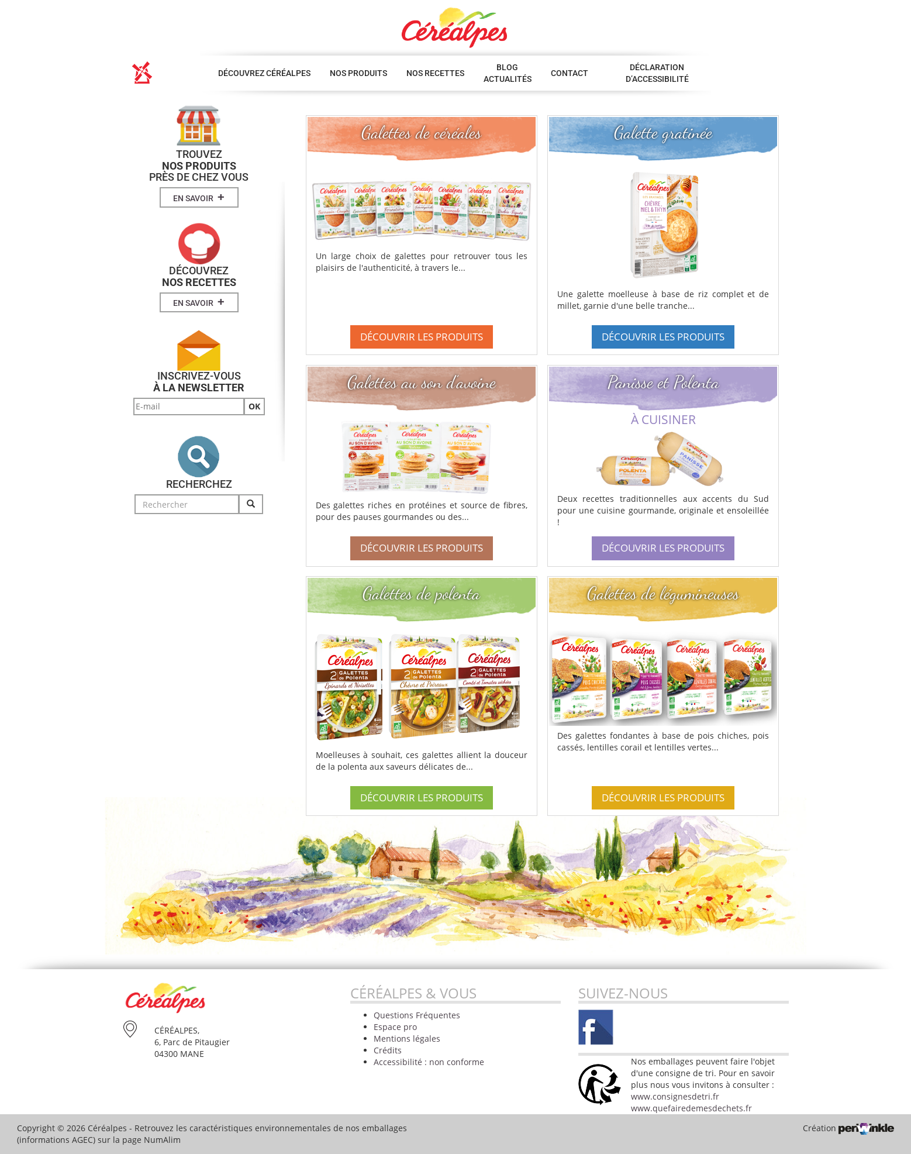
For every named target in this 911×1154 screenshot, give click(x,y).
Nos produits (358, 73)
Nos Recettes (435, 73)
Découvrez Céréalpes (264, 73)
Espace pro (395, 1026)
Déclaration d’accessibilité (657, 73)
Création (848, 1128)
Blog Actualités (508, 73)
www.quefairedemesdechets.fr (691, 1108)
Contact (569, 73)
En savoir (199, 197)
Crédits (388, 1050)
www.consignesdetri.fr (675, 1096)
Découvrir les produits (421, 336)
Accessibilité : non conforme (429, 1061)
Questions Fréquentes (417, 1015)
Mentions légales (407, 1038)
